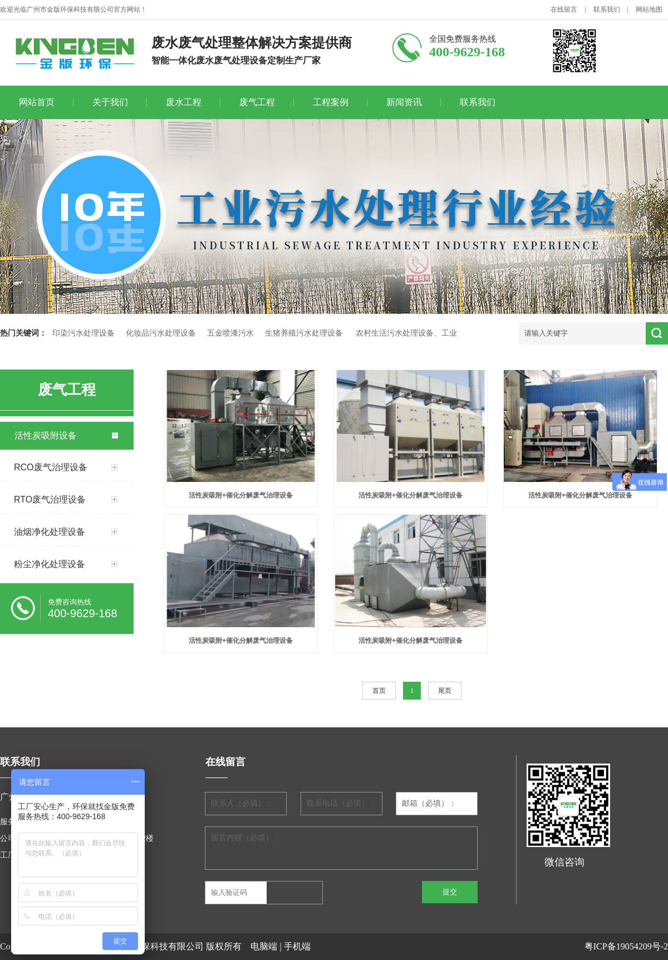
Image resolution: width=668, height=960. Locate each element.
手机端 (297, 946)
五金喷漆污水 (230, 333)
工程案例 (330, 102)
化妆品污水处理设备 (161, 333)
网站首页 (37, 102)
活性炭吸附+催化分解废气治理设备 (241, 495)
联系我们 (606, 9)
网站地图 (649, 9)
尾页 (444, 691)
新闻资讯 (404, 102)
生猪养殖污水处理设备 (304, 333)
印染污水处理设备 (83, 333)
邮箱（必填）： (429, 803)
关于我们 (110, 102)
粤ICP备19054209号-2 (626, 946)
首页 (379, 691)
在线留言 (564, 9)
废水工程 (184, 102)
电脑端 (263, 946)
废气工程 (257, 102)
